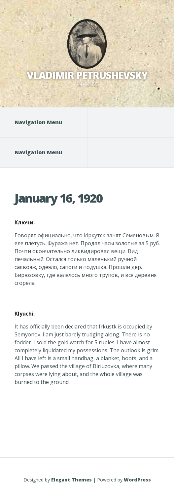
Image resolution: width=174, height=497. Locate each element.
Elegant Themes (71, 480)
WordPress (137, 480)
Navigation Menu (43, 122)
